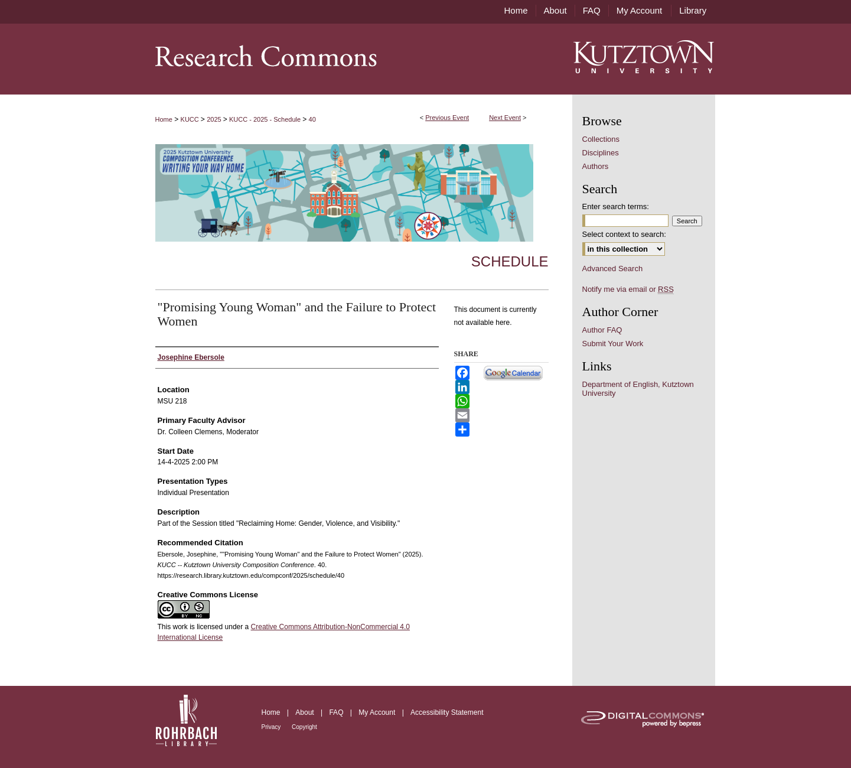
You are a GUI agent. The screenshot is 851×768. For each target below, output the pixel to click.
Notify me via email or (628, 289)
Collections (601, 139)
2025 (215, 119)
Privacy (272, 727)
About (305, 712)
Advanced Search (612, 268)
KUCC (191, 119)
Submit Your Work (613, 343)
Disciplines (600, 152)
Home (163, 119)
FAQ (337, 712)
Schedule (510, 261)
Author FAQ (602, 330)
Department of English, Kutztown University (638, 389)
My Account (377, 712)
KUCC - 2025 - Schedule (265, 119)
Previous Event (447, 117)
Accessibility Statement (446, 712)
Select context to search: (624, 234)
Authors (595, 166)
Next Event (505, 117)
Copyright (304, 727)
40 (312, 119)
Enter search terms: (615, 206)
